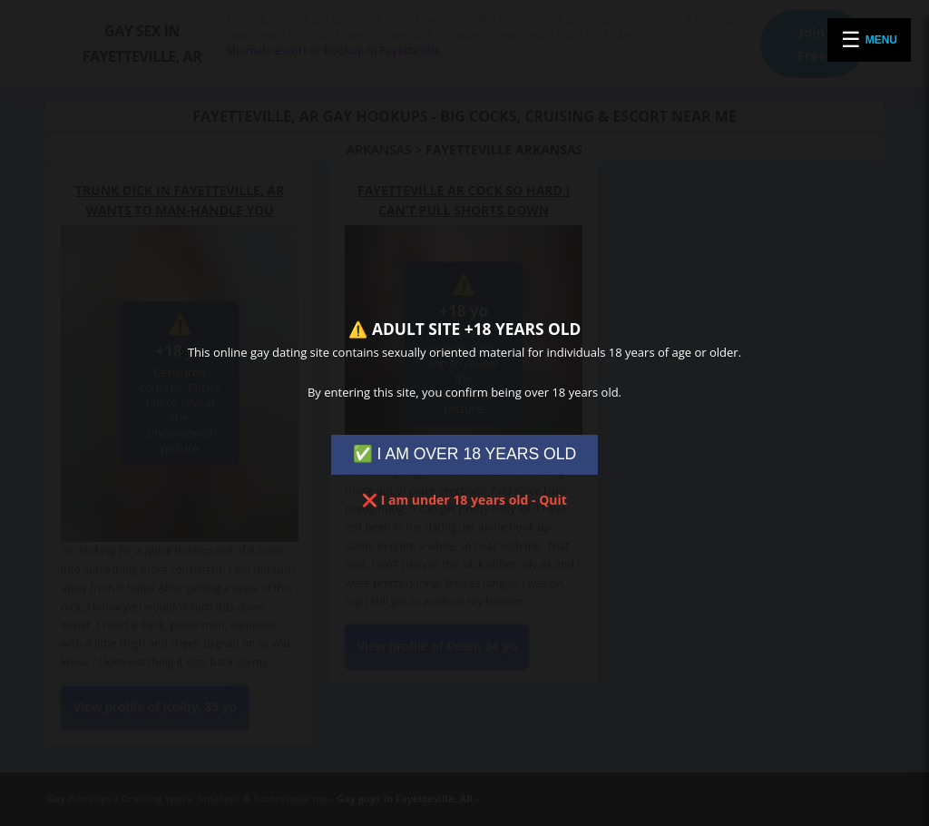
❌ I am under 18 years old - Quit (464, 499)
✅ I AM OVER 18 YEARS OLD (465, 454)
